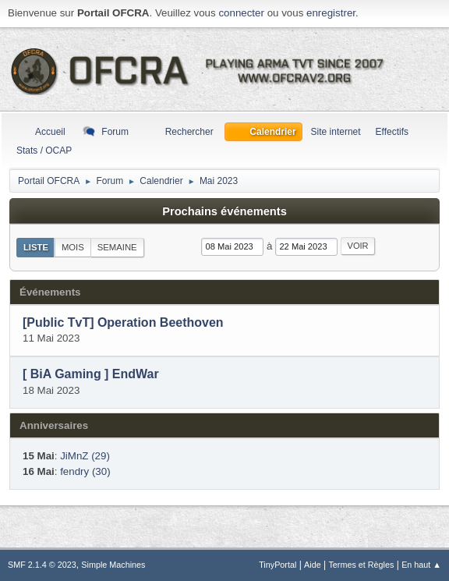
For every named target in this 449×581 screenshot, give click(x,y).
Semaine (117, 247)
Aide (312, 564)
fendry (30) (85, 471)
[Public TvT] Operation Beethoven (123, 322)
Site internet (336, 131)
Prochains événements (224, 211)
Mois (73, 247)
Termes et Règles (361, 564)
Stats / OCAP (44, 150)
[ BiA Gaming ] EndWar (91, 374)
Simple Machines (113, 564)
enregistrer (330, 13)
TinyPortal (277, 564)
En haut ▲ (421, 564)
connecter (241, 13)
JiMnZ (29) (85, 456)
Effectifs (392, 131)
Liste (35, 247)
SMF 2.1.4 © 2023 (42, 564)
